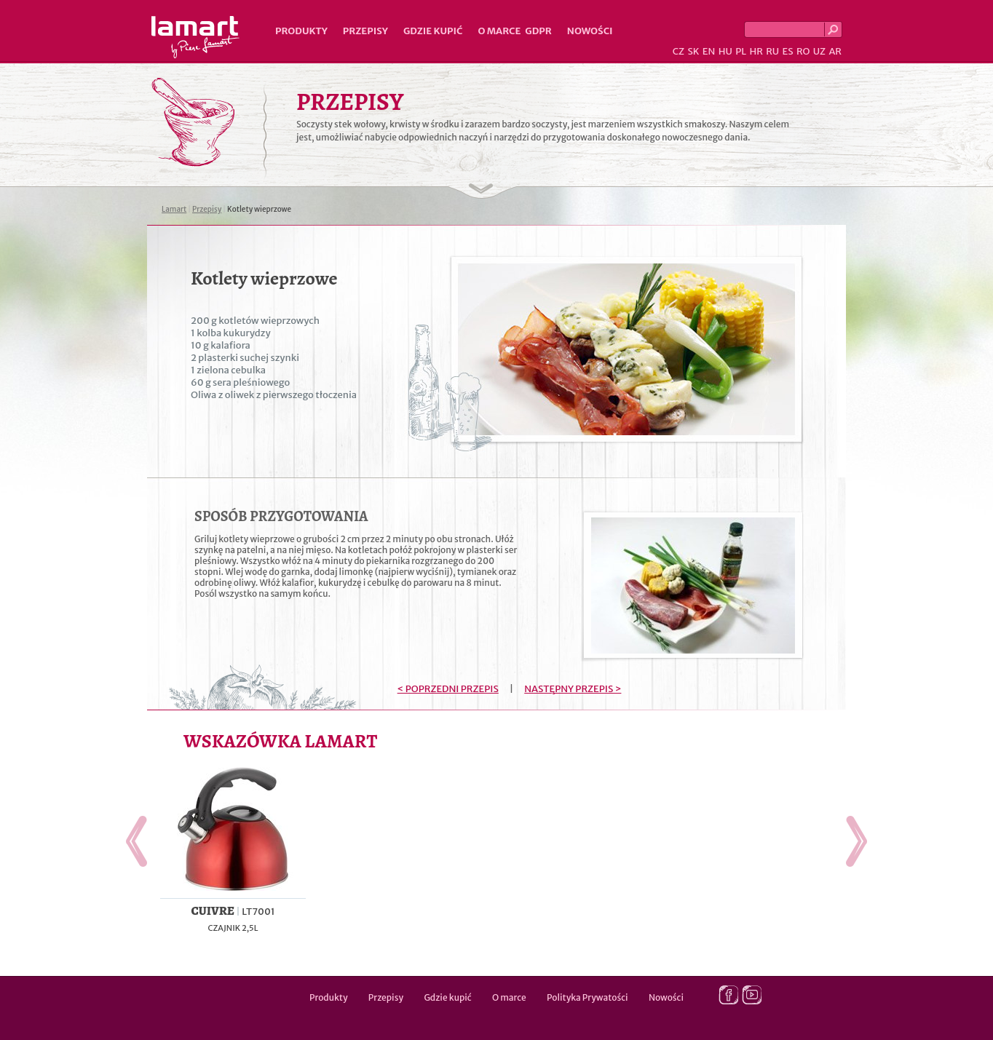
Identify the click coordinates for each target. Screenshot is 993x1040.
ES (788, 51)
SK (693, 51)
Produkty (301, 31)
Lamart (195, 37)
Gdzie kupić (433, 31)
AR (835, 51)
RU (772, 51)
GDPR (538, 31)
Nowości (590, 31)
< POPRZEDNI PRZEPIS (448, 689)
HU (725, 51)
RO (803, 51)
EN (709, 51)
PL (740, 51)
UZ (819, 51)
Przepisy (365, 31)
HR (755, 51)
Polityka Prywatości (587, 997)
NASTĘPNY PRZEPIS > (572, 689)
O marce (499, 31)
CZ (678, 51)
